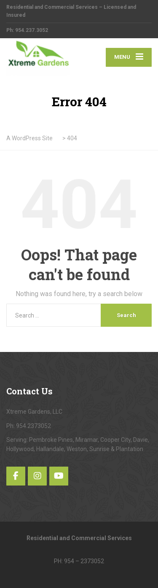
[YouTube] (58, 476)
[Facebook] (15, 476)
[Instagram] (37, 476)
